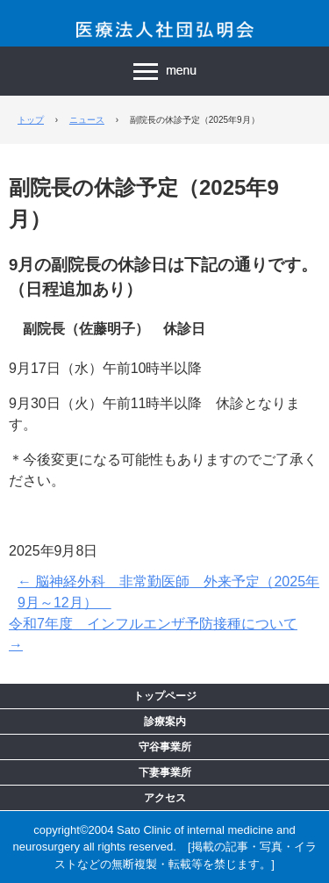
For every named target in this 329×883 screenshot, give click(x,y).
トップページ (165, 696)
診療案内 (165, 721)
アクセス (165, 798)
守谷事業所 (165, 747)
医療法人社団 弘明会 (164, 28)
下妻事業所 (165, 772)
